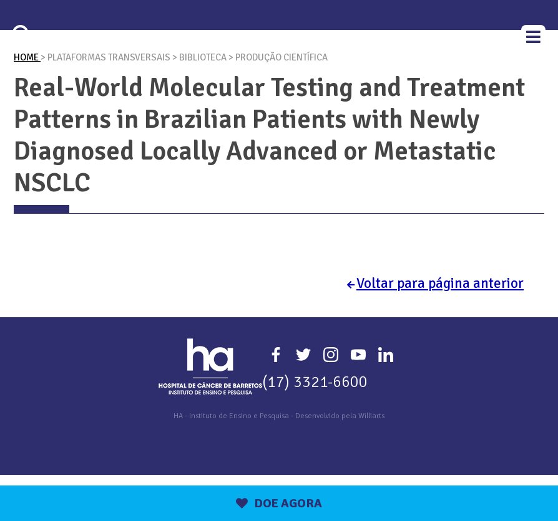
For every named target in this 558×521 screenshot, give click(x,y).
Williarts (371, 462)
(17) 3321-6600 (315, 427)
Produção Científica (281, 103)
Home (27, 103)
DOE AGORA (279, 503)
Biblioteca (203, 103)
